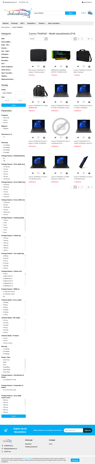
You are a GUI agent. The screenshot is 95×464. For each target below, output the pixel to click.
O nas (50, 444)
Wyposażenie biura (7, 79)
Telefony (4, 76)
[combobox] (38, 38)
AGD (22, 23)
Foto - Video (5, 51)
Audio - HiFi (5, 45)
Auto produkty (6, 42)
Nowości (5, 23)
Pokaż (13, 416)
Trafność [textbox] (32, 39)
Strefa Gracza (6, 70)
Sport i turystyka (54, 23)
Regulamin (28, 444)
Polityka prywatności (31, 447)
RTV (3, 63)
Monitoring (5, 57)
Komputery (31, 23)
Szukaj (13, 105)
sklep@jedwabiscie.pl (10, 448)
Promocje (14, 23)
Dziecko (42, 23)
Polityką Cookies (27, 458)
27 (88, 39)
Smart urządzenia (7, 67)
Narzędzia (5, 60)
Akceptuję (75, 460)
